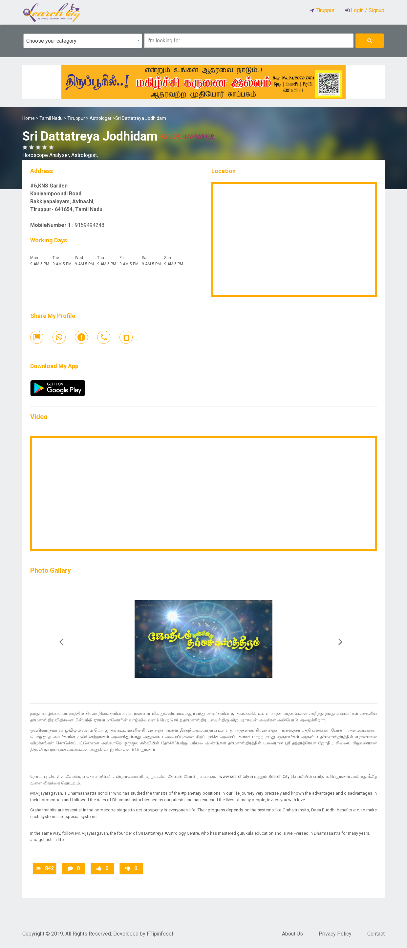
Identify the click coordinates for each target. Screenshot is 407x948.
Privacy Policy (335, 934)
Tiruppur (76, 118)
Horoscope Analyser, (46, 155)
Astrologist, (84, 155)
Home (28, 118)
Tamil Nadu (51, 118)
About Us (292, 934)
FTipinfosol (160, 934)
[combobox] (82, 40)
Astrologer (101, 118)
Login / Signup (367, 10)
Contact (376, 934)
